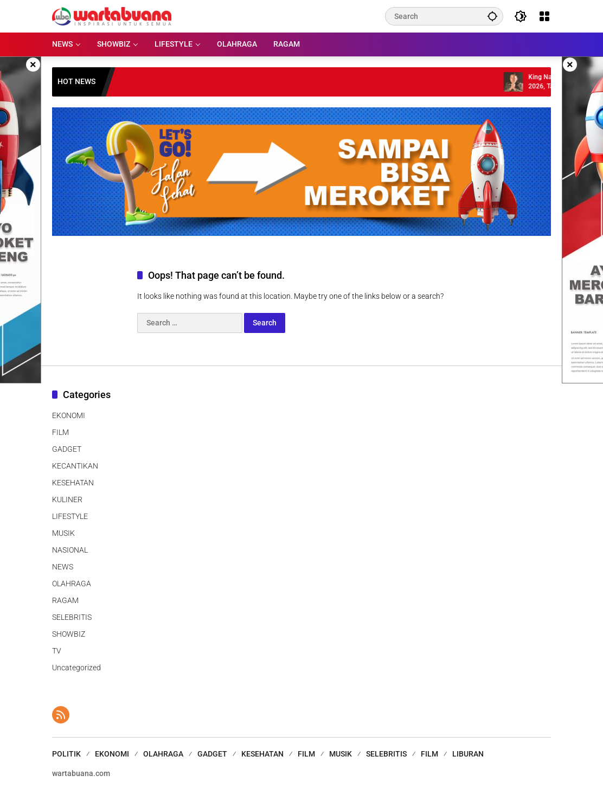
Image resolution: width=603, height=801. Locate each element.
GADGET (66, 449)
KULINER (67, 499)
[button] (492, 16)
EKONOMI (68, 415)
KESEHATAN (73, 482)
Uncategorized (76, 667)
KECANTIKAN (75, 466)
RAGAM (65, 600)
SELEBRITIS (72, 617)
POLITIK (66, 753)
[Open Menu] (544, 16)
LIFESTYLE (70, 516)
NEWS (62, 566)
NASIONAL (70, 550)
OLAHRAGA (71, 583)
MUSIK (63, 533)
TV (56, 650)
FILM (60, 432)
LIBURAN (468, 753)
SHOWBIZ (68, 634)
